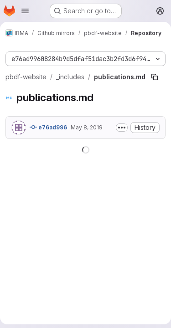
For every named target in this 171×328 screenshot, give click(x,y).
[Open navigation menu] (25, 11)
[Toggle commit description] (122, 127)
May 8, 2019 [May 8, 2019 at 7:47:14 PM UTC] (87, 127)
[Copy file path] (154, 77)
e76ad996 (48, 127)
